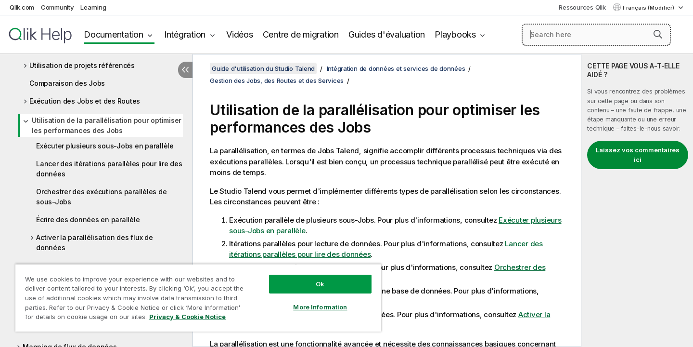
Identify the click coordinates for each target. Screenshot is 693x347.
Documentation (113, 34)
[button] (658, 34)
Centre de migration (301, 34)
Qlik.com (22, 7)
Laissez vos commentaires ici (638, 154)
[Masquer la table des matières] (185, 70)
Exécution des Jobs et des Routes (84, 101)
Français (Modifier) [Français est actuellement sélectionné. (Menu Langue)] (649, 7)
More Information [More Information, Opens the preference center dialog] (320, 307)
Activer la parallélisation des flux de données (94, 242)
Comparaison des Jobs (67, 83)
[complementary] (637, 200)
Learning (93, 7)
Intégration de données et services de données (396, 68)
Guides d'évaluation (386, 34)
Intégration (184, 34)
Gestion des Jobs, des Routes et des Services (277, 80)
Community (57, 7)
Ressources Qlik (582, 7)
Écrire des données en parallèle (88, 219)
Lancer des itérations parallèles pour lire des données (109, 169)
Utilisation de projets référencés (82, 65)
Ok (320, 284)
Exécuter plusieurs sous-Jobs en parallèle (105, 146)
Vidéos (239, 34)
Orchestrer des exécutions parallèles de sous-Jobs (101, 196)
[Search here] (596, 35)
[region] (198, 298)
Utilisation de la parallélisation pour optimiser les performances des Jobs (106, 125)
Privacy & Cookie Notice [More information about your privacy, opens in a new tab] (187, 316)
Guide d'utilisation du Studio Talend (263, 68)
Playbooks (455, 34)
